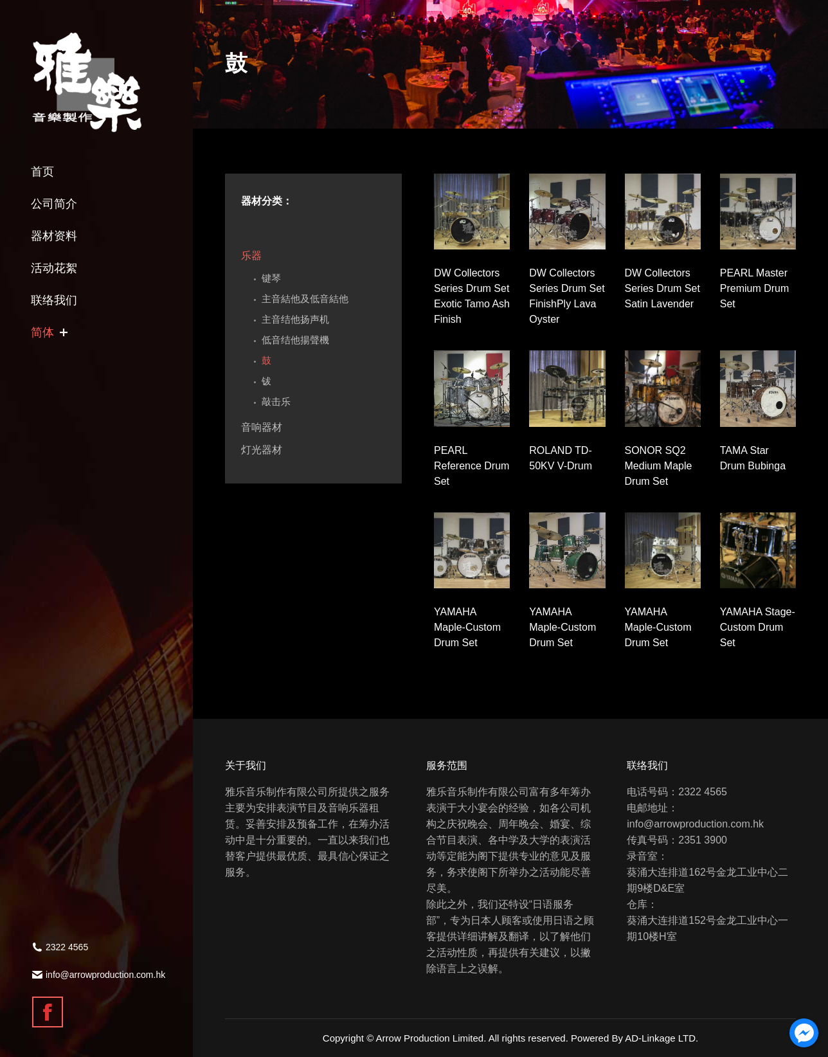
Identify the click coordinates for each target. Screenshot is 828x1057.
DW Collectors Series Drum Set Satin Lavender (662, 288)
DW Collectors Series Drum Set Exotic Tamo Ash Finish (472, 296)
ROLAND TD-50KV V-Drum (560, 458)
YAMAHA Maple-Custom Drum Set (467, 627)
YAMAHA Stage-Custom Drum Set (757, 627)
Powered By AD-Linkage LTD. (634, 1038)
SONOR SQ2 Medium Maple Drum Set (658, 466)
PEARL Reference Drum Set (471, 466)
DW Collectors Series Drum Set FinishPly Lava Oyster (566, 296)
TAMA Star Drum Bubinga (753, 458)
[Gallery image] (472, 211)
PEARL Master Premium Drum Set (754, 288)
